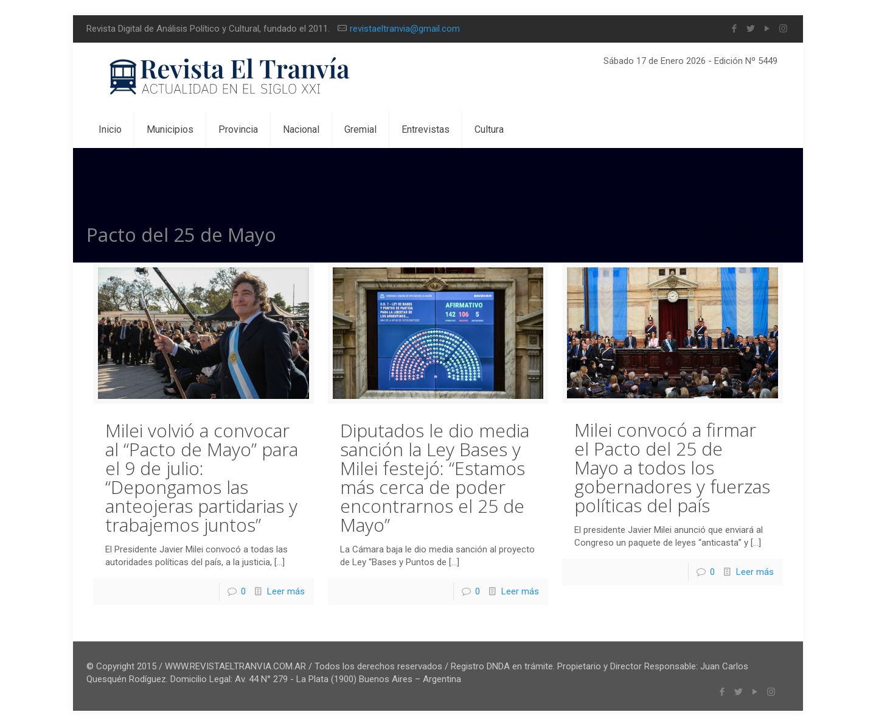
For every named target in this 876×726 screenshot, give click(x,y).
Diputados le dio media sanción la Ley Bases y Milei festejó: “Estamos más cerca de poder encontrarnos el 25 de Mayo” (434, 477)
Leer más (286, 591)
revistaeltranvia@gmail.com (405, 28)
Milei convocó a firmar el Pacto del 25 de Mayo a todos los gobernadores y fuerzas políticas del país (672, 467)
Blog (667, 232)
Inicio (620, 232)
